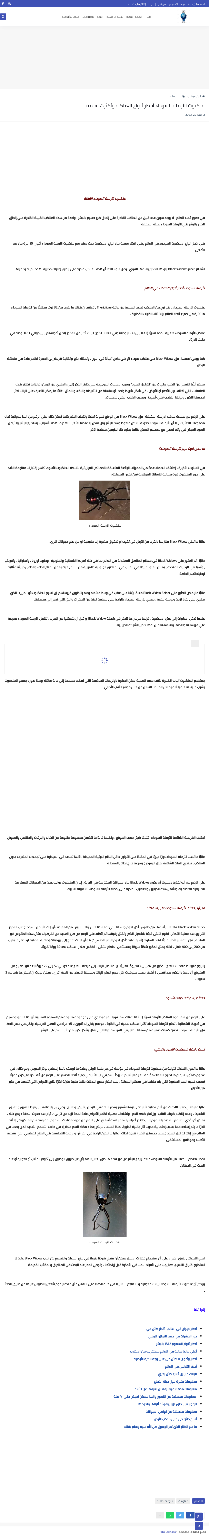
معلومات (88, 16)
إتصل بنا (152, 4)
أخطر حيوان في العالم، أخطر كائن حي (171, 1329)
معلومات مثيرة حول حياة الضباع (175, 1381)
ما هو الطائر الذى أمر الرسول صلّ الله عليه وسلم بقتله (160, 1427)
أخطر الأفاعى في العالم (181, 1366)
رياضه (100, 16)
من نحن (162, 4)
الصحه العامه (134, 16)
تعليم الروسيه (115, 16)
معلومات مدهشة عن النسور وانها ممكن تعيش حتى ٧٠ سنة (154, 1396)
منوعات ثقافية (165, 1501)
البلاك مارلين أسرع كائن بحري (177, 1374)
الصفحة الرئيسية (196, 4)
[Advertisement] (104, 57)
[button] (190, 1515)
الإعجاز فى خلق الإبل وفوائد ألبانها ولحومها (167, 1404)
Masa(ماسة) (168, 1531)
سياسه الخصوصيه (177, 4)
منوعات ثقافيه (70, 16)
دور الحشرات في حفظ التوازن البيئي (172, 1336)
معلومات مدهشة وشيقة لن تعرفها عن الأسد (166, 1389)
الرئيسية (198, 96)
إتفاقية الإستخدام (137, 4)
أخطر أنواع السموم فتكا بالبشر (176, 1344)
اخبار (148, 16)
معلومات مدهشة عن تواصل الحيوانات (171, 1412)
